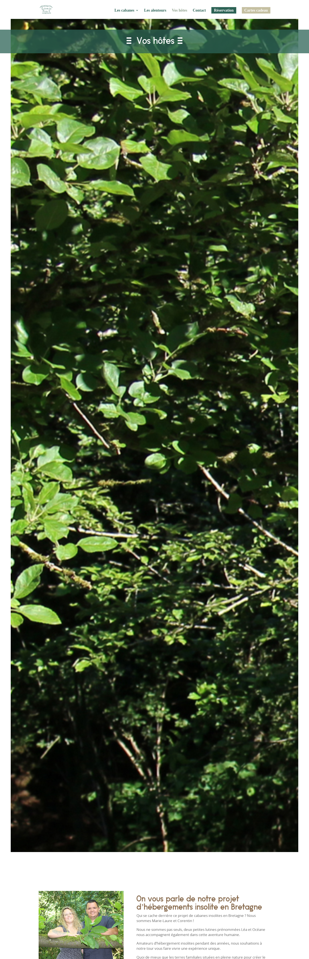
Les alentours (155, 10)
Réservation (224, 10)
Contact (199, 10)
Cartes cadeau (256, 10)
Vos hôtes (179, 10)
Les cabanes (124, 10)
